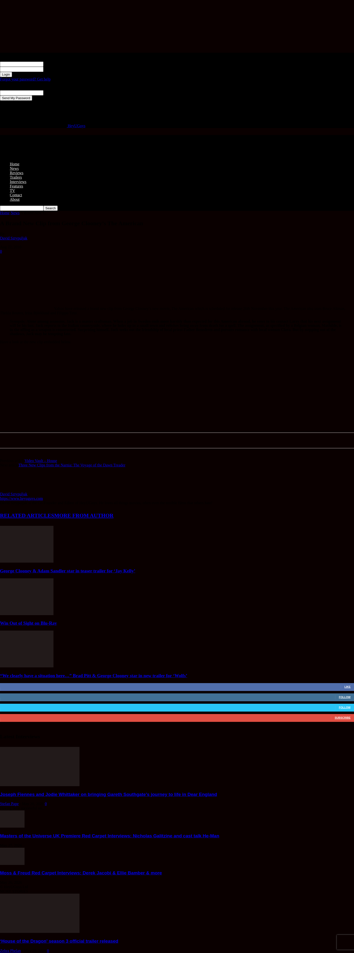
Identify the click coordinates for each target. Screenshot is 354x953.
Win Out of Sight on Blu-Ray (28, 623)
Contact (16, 195)
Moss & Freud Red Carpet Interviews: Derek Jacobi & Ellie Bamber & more (81, 872)
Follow (345, 697)
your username (55, 64)
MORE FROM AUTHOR (84, 515)
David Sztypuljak (13, 238)
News (14, 168)
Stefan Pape (9, 804)
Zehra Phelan (10, 951)
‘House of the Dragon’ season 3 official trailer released (59, 941)
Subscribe (343, 717)
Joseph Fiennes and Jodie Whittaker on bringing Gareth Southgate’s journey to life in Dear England (108, 794)
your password (54, 69)
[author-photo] (12, 490)
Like (347, 686)
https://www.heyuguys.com (21, 498)
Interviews (18, 182)
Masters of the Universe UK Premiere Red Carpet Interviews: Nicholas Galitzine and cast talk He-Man (109, 835)
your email (51, 93)
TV (12, 190)
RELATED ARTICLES (27, 515)
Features (16, 186)
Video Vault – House (41, 461)
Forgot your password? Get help (25, 79)
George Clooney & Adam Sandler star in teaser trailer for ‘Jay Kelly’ (67, 570)
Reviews (16, 173)
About (15, 199)
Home (14, 164)
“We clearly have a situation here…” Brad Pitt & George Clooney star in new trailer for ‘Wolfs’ (93, 675)
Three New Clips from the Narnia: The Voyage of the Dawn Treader (71, 465)
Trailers (16, 177)
